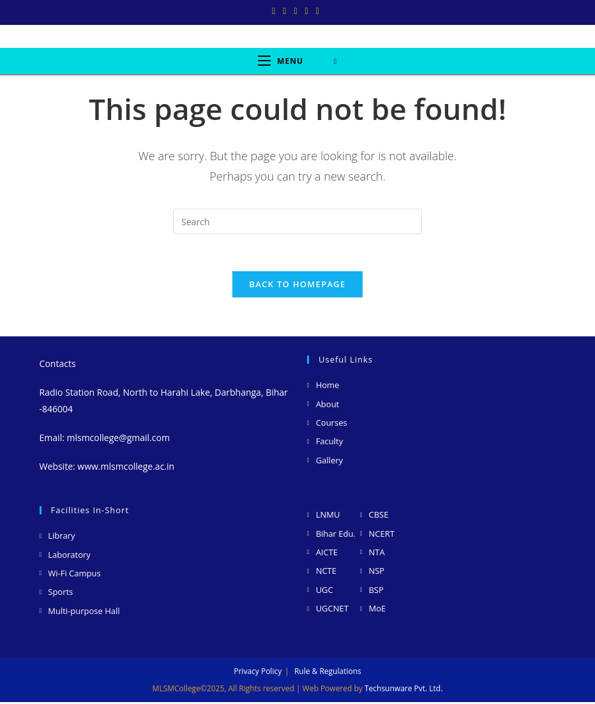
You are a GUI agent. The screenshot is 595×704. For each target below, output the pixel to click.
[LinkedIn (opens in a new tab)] (306, 11)
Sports (60, 593)
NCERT (381, 535)
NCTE (326, 572)
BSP (375, 591)
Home (328, 387)
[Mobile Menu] (280, 61)
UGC (324, 591)
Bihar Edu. (336, 535)
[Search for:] (335, 61)
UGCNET (332, 610)
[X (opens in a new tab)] (275, 11)
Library (61, 537)
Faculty (329, 443)
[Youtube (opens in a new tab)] (317, 11)
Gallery (329, 462)
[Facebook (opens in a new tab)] (284, 11)
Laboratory (69, 556)
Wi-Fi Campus (74, 575)
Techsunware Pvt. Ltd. (403, 690)
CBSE (378, 516)
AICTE (327, 554)
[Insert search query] (297, 221)
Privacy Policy (258, 673)
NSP (376, 572)
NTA (376, 554)
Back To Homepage (297, 286)
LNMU (328, 516)
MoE (377, 610)
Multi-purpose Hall (83, 612)
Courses (331, 424)
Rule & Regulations (327, 673)
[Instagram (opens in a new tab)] (295, 11)
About (328, 406)
